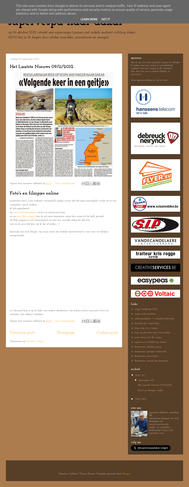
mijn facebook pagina (24, 212)
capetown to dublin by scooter (150, 342)
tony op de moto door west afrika (152, 332)
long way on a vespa (145, 328)
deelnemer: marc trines (146, 356)
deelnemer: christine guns (147, 346)
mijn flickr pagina (26, 216)
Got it (105, 19)
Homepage (66, 333)
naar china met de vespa (147, 337)
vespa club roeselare (145, 313)
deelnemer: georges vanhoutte (150, 351)
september (144, 380)
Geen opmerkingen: (65, 183)
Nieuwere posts (22, 333)
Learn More (89, 19)
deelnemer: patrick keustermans (151, 360)
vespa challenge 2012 (146, 309)
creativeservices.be (159, 424)
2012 (138, 399)
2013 (138, 375)
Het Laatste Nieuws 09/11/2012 (41, 66)
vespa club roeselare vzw (161, 432)
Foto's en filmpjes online (34, 193)
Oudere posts (107, 333)
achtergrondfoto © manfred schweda (154, 318)
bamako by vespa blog (146, 323)
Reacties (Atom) (35, 341)
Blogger (126, 473)
